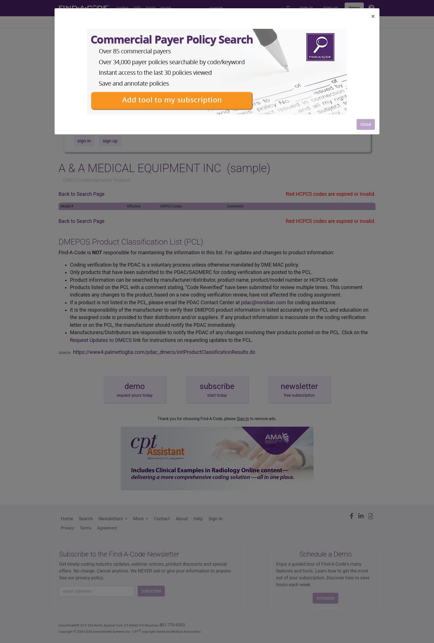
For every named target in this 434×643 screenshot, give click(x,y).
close (365, 124)
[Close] (373, 16)
